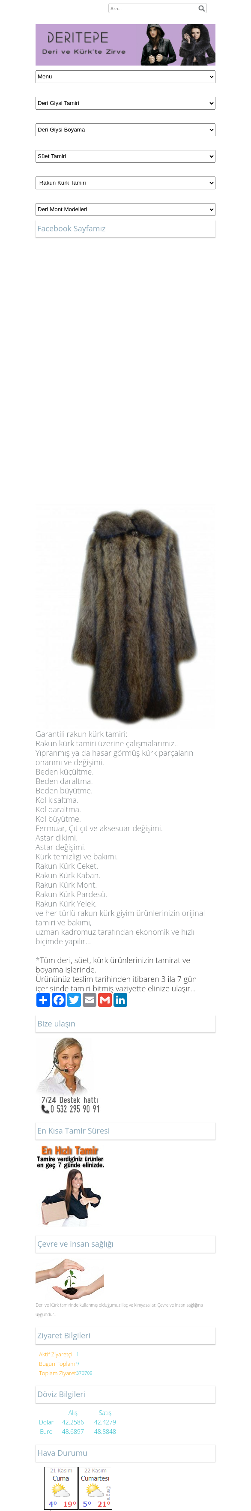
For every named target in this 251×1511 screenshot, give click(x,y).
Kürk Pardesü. (71, 894)
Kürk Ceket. (67, 866)
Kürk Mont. (66, 885)
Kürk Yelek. (66, 903)
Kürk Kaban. (68, 875)
